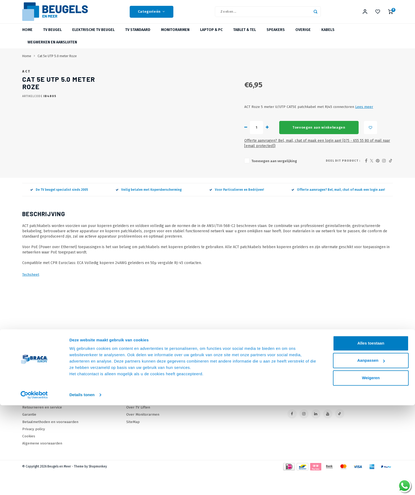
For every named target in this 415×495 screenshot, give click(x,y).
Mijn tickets (223, 408)
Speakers (276, 35)
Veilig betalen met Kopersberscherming (149, 212)
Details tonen (81, 484)
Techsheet (30, 296)
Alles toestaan (370, 433)
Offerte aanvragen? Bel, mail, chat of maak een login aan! (338, 212)
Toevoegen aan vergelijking (197, 183)
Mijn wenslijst (225, 415)
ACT (172, 77)
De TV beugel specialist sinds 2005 (59, 212)
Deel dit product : (343, 182)
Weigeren (371, 467)
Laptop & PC (211, 35)
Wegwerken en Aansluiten (52, 48)
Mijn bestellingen (228, 400)
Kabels (328, 35)
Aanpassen (371, 450)
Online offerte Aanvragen (147, 393)
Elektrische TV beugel (93, 35)
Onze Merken (137, 400)
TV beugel (52, 35)
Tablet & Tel (244, 35)
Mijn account (224, 393)
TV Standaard (137, 35)
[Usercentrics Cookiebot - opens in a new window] (34, 485)
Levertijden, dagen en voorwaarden (52, 415)
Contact (28, 393)
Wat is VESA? (136, 408)
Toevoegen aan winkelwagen (242, 155)
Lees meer (288, 134)
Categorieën (151, 14)
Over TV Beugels (140, 415)
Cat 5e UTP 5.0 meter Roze (57, 62)
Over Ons (30, 400)
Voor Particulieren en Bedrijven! (236, 212)
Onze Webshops (36, 408)
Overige (303, 35)
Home (27, 35)
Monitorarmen (175, 35)
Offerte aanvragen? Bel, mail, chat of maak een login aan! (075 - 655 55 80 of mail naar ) (257, 168)
